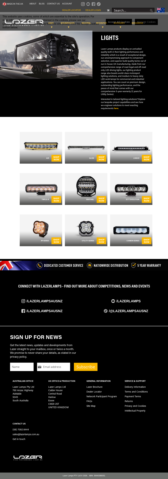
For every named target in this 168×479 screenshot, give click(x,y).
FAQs (89, 401)
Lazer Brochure (94, 386)
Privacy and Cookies (135, 405)
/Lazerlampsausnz (44, 301)
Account (67, 3)
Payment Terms (133, 396)
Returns (129, 401)
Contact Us (53, 3)
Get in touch (19, 439)
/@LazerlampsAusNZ (128, 311)
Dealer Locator (71, 10)
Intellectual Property (135, 410)
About (32, 3)
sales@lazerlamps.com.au (26, 434)
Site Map (90, 405)
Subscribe (85, 367)
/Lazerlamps (128, 301)
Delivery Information (135, 386)
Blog (42, 3)
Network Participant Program (101, 396)
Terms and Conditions (136, 391)
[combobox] (133, 10)
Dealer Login (93, 10)
